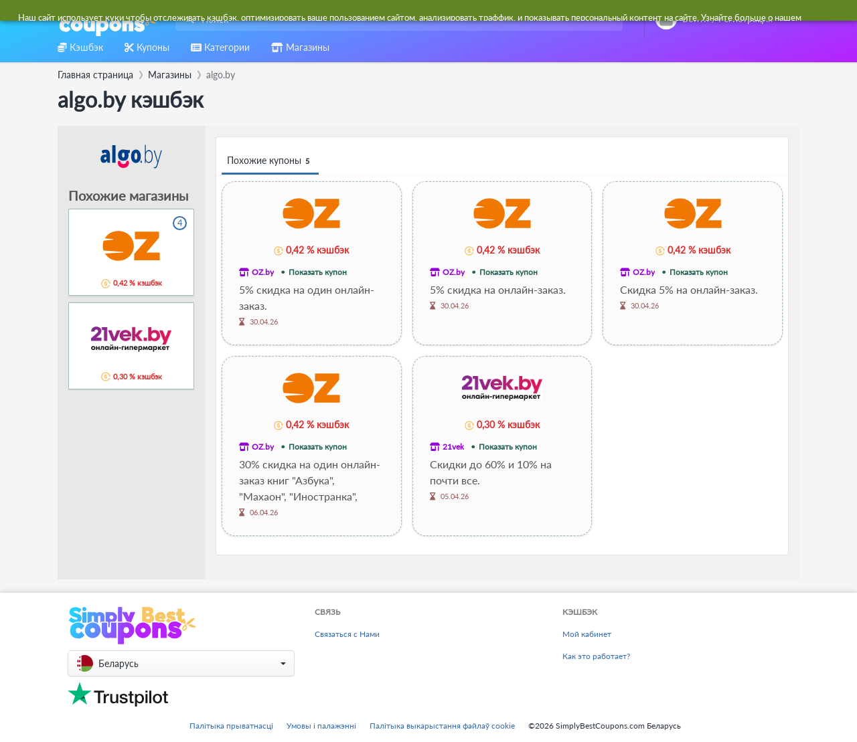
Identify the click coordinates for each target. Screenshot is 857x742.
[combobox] (396, 19)
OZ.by (263, 272)
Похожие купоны (270, 161)
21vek (453, 447)
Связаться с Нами (347, 634)
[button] (181, 663)
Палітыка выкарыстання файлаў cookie (442, 726)
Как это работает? (596, 656)
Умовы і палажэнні (321, 726)
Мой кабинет (586, 634)
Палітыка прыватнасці (231, 726)
